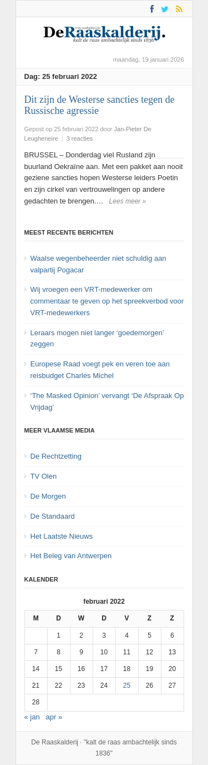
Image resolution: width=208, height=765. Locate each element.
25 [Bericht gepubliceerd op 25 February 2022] (126, 685)
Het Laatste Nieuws (62, 536)
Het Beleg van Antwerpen (71, 556)
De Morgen (48, 496)
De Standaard (53, 516)
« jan (32, 717)
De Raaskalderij (54, 742)
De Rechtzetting (56, 456)
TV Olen (44, 476)
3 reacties (80, 138)
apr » (54, 717)
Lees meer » (127, 201)
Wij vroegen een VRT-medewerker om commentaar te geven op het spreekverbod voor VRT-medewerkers (107, 301)
